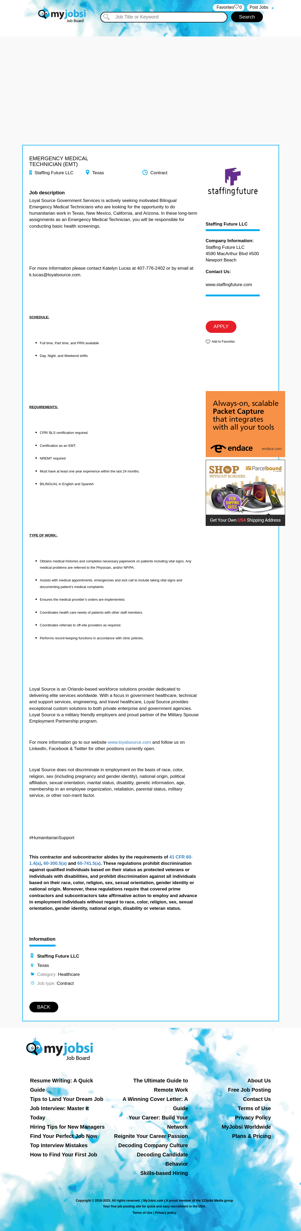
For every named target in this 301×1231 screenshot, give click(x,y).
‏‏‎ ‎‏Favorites (228, 7)
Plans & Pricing (251, 1136)
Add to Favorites (223, 341)
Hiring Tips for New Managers (67, 1127)
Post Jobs (259, 7)
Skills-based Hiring (164, 1173)
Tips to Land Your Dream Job (67, 1099)
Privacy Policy (253, 1117)
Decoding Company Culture (153, 1145)
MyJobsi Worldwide (246, 1127)
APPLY (221, 326)
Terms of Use (254, 1108)
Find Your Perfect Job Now (63, 1136)
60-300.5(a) (55, 863)
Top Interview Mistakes (59, 1145)
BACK (43, 1007)
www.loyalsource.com (129, 742)
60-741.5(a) (89, 863)
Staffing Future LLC (227, 224)
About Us (259, 1080)
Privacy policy (166, 1213)
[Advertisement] (150, 73)
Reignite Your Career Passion (151, 1136)
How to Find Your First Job (63, 1154)
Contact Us (257, 1099)
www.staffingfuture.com (229, 284)
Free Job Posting (249, 1090)
